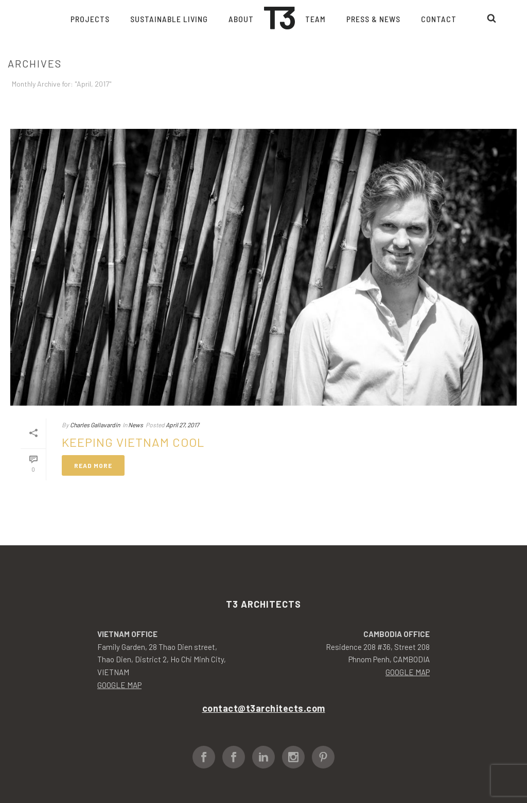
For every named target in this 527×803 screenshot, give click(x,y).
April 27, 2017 (182, 424)
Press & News (373, 19)
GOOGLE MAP (119, 685)
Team (315, 19)
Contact (438, 19)
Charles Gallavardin (95, 424)
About (241, 19)
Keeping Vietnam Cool (133, 441)
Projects (90, 19)
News (135, 424)
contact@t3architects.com (263, 708)
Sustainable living (169, 19)
